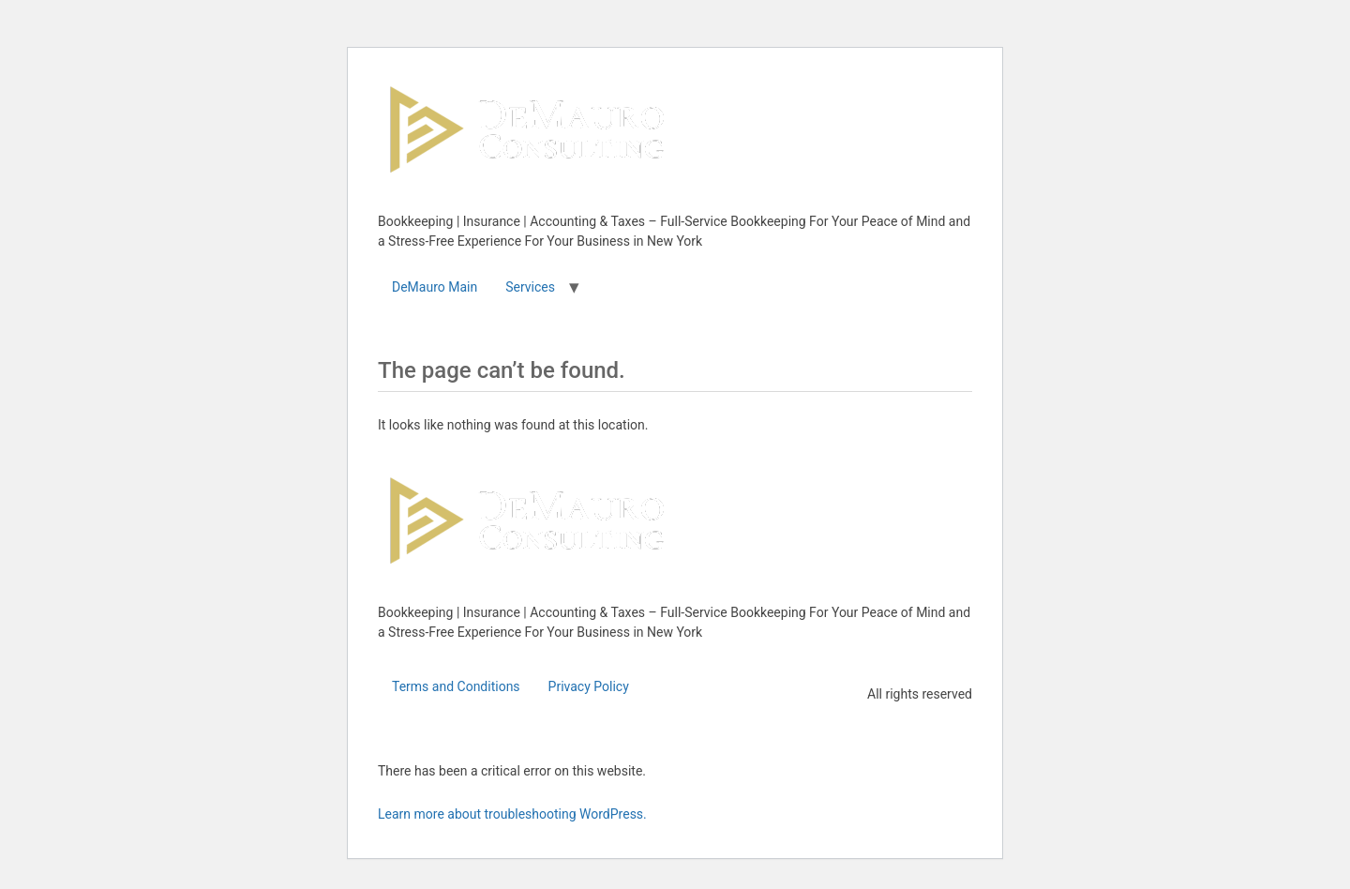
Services (530, 286)
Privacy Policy (588, 686)
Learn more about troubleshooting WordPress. (512, 813)
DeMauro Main (434, 286)
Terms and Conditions (456, 686)
